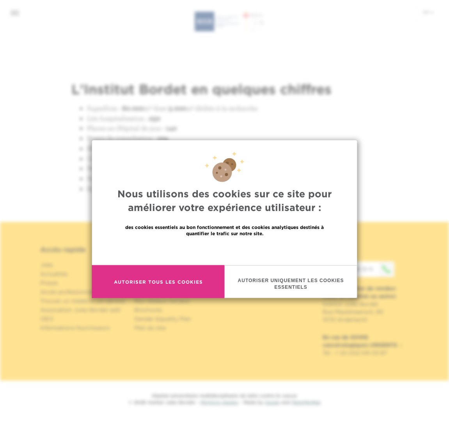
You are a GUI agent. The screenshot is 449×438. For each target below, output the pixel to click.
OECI (47, 319)
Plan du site (150, 328)
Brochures (148, 310)
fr (428, 12)
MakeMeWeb (306, 402)
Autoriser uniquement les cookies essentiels (291, 284)
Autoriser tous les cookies (158, 281)
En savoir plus (224, 250)
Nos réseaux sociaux (162, 301)
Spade (272, 402)
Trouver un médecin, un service (82, 301)
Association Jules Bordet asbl (80, 310)
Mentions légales (219, 402)
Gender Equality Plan (162, 319)
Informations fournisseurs (75, 328)
